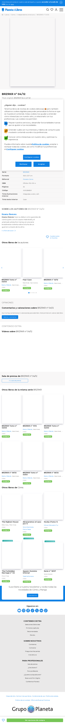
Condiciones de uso (38, 696)
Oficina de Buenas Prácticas (40, 700)
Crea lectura (32, 655)
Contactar (32, 648)
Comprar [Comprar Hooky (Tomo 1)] (48, 530)
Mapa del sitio (10, 696)
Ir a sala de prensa (15, 380)
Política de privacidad (22, 700)
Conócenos (32, 644)
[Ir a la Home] (2, 15)
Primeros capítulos (32, 628)
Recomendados (32, 631)
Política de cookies (52, 696)
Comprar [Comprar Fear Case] (27, 288)
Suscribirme (32, 595)
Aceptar (41, 164)
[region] (32, 134)
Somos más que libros (23, 696)
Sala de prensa (32, 664)
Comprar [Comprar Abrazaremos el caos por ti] (27, 534)
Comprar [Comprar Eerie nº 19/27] (48, 579)
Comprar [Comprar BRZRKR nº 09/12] (6, 481)
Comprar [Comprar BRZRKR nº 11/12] (27, 434)
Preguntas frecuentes (32, 651)
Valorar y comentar (10, 317)
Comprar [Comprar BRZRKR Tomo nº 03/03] (6, 290)
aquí (12, 4)
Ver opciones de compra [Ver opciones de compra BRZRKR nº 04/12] (35, 720)
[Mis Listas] (51, 9)
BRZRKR (26, 172)
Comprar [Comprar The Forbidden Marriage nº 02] (6, 581)
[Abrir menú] (61, 9)
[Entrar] (55, 9)
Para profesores (32, 671)
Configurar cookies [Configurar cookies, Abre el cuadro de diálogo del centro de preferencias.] (31, 157)
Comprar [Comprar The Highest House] (6, 530)
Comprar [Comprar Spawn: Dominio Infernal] (27, 581)
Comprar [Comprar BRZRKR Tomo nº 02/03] (48, 436)
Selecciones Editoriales (32, 624)
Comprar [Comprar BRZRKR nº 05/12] (48, 481)
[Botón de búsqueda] (47, 9)
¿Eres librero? (32, 667)
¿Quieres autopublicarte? (32, 675)
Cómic (3, 287)
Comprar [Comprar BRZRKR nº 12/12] (48, 288)
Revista (32, 635)
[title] (19, 610)
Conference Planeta (32, 681)
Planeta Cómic (28, 179)
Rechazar (23, 164)
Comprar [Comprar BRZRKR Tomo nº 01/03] (27, 483)
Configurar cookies (15, 149)
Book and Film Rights (32, 678)
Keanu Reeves (9, 214)
